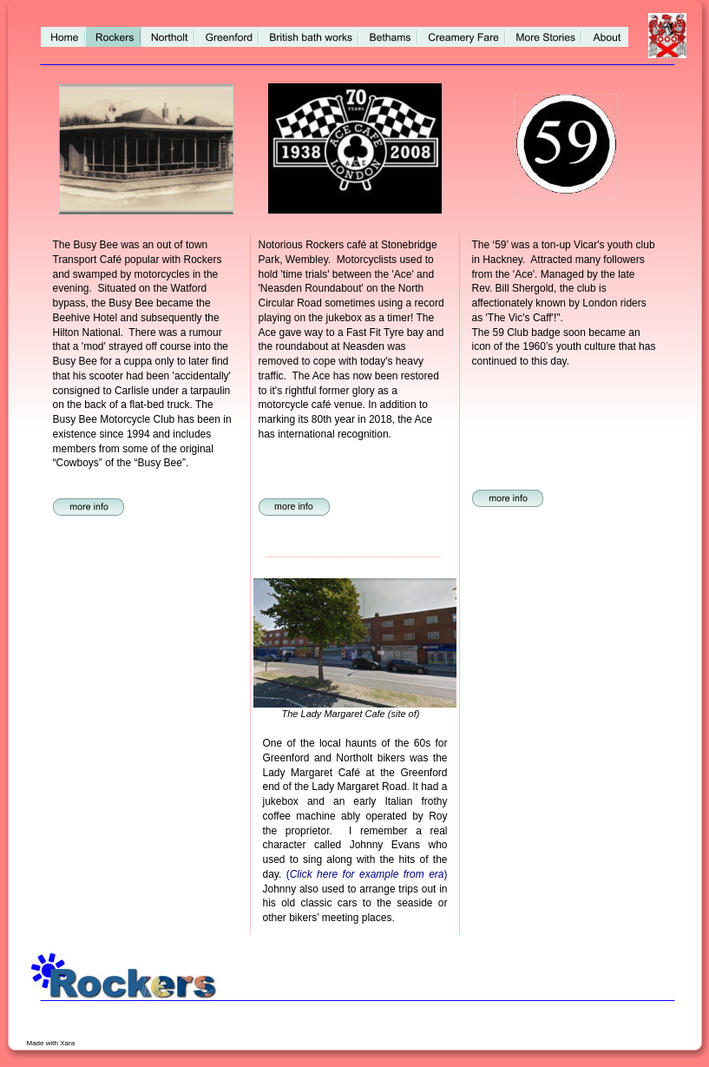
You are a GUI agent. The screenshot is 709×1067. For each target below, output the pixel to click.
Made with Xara (52, 1043)
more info (293, 506)
